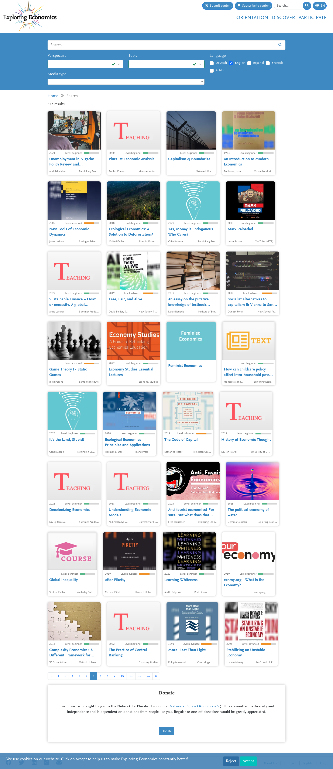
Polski (220, 70)
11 (131, 676)
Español (258, 63)
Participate (312, 17)
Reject (231, 761)
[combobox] (126, 82)
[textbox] (126, 82)
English (240, 63)
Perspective (57, 56)
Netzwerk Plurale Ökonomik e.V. (195, 706)
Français (277, 63)
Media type (57, 74)
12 (139, 676)
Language (218, 56)
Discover (283, 17)
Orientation (252, 17)
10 (122, 676)
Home (53, 96)
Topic (132, 56)
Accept (248, 761)
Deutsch (221, 63)
